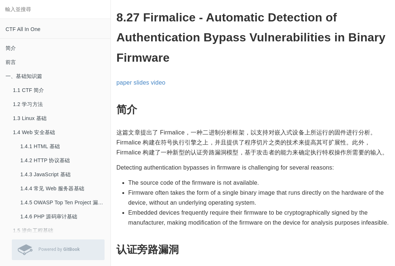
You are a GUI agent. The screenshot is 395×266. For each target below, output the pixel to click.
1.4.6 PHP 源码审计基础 (49, 216)
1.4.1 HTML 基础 (40, 146)
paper (124, 82)
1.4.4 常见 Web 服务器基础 (52, 188)
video (158, 82)
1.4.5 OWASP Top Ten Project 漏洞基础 (65, 202)
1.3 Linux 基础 (30, 118)
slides (141, 82)
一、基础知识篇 (24, 76)
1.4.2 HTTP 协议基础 (45, 160)
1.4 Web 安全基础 (34, 132)
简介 (11, 48)
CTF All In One (23, 29)
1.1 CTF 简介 (28, 90)
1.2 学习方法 (28, 104)
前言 (11, 62)
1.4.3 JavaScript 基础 (45, 174)
